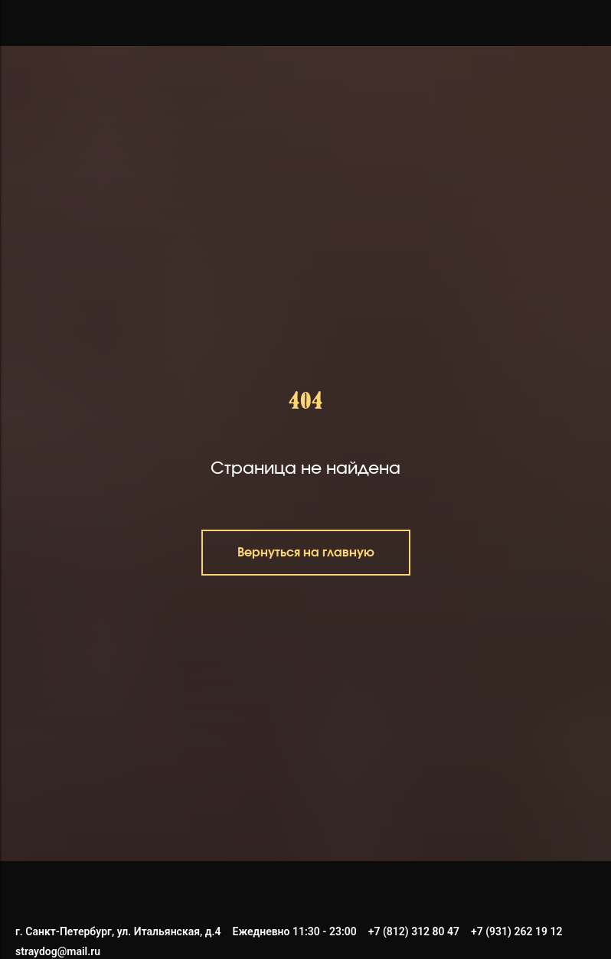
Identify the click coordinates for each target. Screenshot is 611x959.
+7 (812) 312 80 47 (413, 931)
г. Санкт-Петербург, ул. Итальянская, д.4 (118, 931)
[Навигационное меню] (26, 23)
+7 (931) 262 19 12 (516, 931)
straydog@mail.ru (57, 951)
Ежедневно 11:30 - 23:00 (295, 931)
